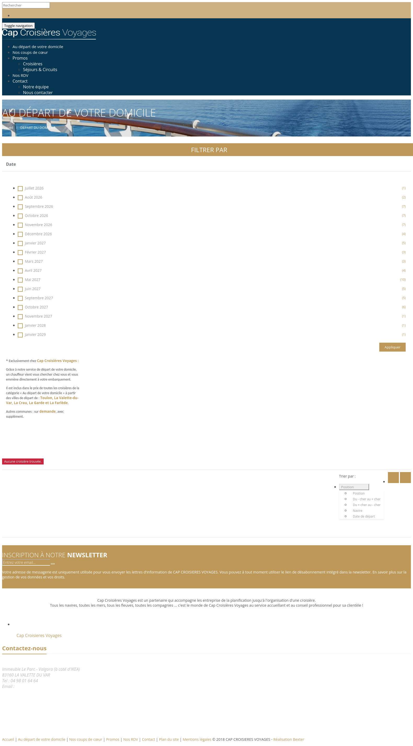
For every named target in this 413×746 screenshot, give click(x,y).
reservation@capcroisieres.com (44, 686)
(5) (404, 243)
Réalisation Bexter (288, 739)
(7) (404, 206)
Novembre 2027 (212, 316)
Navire (357, 510)
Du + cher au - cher (367, 505)
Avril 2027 (212, 270)
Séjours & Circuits (40, 69)
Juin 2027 (212, 288)
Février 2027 (212, 252)
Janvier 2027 (212, 243)
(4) (404, 234)
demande (47, 411)
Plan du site (169, 739)
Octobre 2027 (212, 307)
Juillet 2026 (212, 188)
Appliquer (392, 347)
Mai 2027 (212, 279)
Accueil (8, 739)
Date (11, 164)
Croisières (32, 64)
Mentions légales (197, 739)
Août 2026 (212, 197)
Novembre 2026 (212, 224)
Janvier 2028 (212, 325)
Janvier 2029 (212, 334)
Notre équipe (36, 87)
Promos (20, 58)
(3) (404, 252)
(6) (404, 307)
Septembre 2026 (212, 206)
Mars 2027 (212, 261)
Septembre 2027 (212, 298)
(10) (403, 279)
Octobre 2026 (212, 215)
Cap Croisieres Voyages (39, 635)
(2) (404, 197)
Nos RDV (131, 739)
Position (347, 487)
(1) (404, 188)
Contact (20, 81)
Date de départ (364, 516)
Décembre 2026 (212, 234)
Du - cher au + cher (367, 499)
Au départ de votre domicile (42, 739)
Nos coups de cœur (86, 739)
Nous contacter (38, 92)
